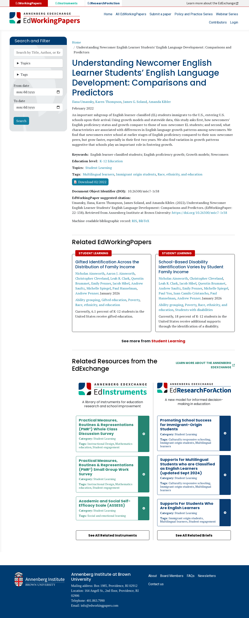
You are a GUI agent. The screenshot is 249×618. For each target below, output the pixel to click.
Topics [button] (25, 63)
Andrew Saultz (170, 288)
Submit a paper (160, 14)
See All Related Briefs (194, 535)
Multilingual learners (98, 174)
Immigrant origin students (136, 174)
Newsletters (207, 576)
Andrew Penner (87, 293)
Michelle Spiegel (98, 288)
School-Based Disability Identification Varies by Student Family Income (191, 267)
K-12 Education (111, 161)
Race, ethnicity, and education (180, 174)
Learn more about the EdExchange (212, 3)
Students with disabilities (194, 309)
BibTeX (144, 221)
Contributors (218, 22)
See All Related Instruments (112, 535)
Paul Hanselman (124, 288)
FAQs (191, 576)
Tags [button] (24, 74)
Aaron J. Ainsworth (120, 273)
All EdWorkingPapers (131, 14)
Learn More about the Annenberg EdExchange (205, 365)
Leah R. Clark (120, 278)
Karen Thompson (108, 101)
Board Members (171, 576)
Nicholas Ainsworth (90, 273)
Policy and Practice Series (194, 14)
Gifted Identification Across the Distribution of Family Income (107, 264)
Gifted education (113, 300)
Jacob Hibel (121, 283)
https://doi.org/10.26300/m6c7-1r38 (199, 212)
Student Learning (98, 167)
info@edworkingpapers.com (99, 605)
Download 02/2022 (92, 182)
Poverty (134, 300)
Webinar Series (227, 14)
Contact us (156, 584)
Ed (66, 3)
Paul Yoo (165, 293)
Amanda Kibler (160, 101)
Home (108, 14)
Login (234, 22)
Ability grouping (87, 300)
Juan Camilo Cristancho (191, 293)
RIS (134, 221)
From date (21, 85)
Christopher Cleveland (92, 278)
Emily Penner (101, 283)
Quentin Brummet (211, 283)
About (152, 576)
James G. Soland (135, 101)
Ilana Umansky (83, 101)
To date (19, 101)
